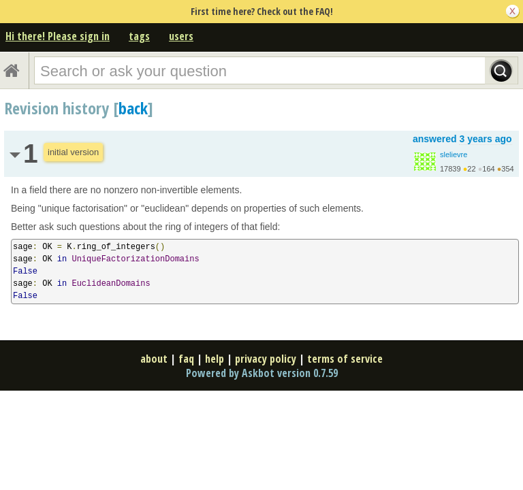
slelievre (453, 154)
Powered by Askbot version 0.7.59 (262, 372)
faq (186, 358)
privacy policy (265, 358)
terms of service (345, 358)
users (181, 36)
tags (139, 36)
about (154, 358)
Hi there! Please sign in (57, 36)
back (133, 108)
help (214, 358)
